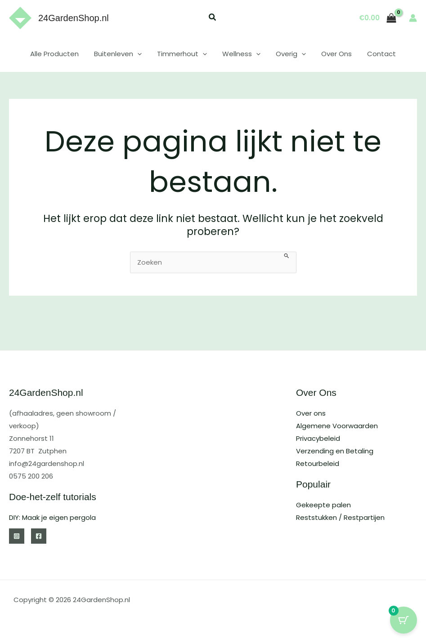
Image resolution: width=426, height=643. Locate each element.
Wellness (241, 54)
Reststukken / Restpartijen (340, 517)
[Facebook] (38, 536)
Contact (376, 53)
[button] (213, 18)
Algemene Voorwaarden (337, 425)
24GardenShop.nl (73, 18)
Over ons (311, 413)
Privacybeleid (318, 438)
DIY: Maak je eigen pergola (52, 517)
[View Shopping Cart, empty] (377, 18)
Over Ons (333, 53)
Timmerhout (184, 54)
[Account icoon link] (413, 18)
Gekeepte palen (323, 505)
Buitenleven (121, 54)
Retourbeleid (317, 463)
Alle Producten (60, 53)
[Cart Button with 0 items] (403, 620)
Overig (289, 54)
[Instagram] (16, 536)
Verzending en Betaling (334, 451)
